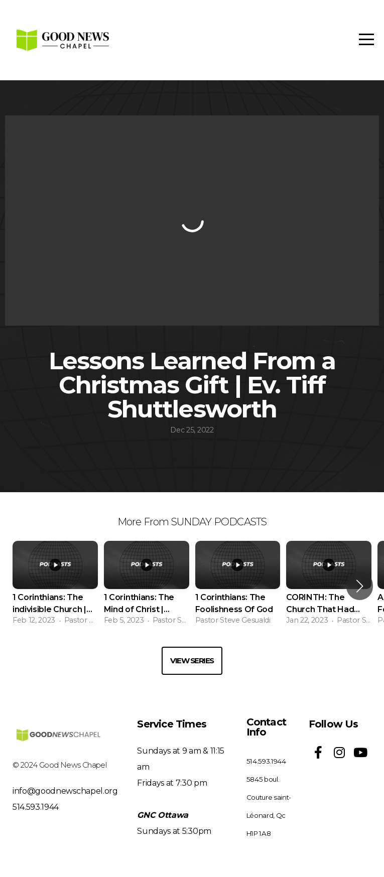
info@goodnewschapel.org (65, 791)
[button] (359, 586)
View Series (192, 660)
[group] (55, 586)
